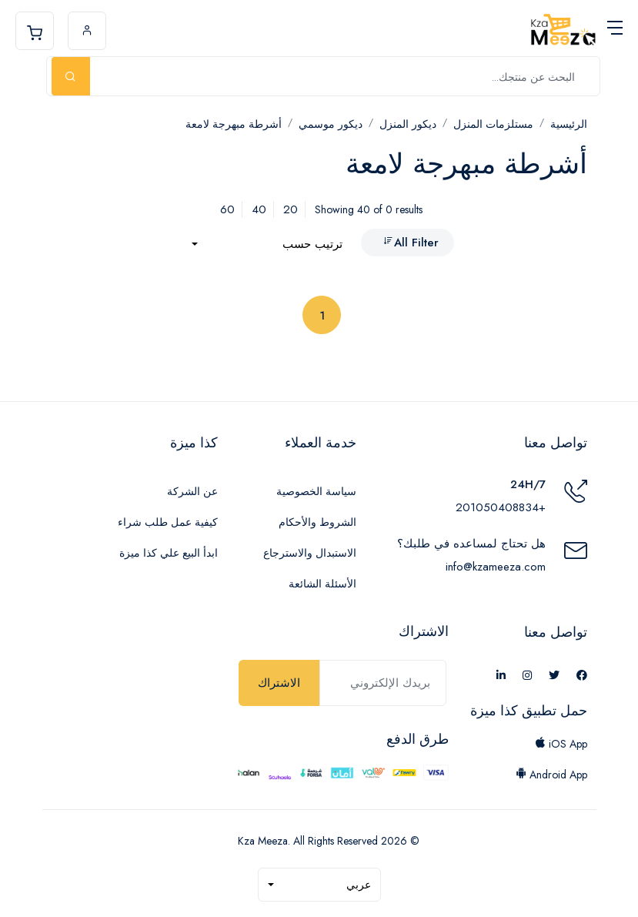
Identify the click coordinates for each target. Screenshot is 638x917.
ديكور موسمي (330, 124)
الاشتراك (279, 682)
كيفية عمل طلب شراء (168, 522)
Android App (551, 774)
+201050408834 (501, 507)
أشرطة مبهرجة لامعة (233, 124)
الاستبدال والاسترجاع (309, 553)
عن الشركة (192, 491)
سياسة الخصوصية (316, 491)
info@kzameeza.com (496, 566)
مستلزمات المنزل (493, 124)
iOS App (561, 743)
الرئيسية (568, 124)
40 (259, 209)
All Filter (410, 242)
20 (290, 209)
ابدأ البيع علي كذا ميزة (168, 553)
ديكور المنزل (407, 124)
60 (227, 209)
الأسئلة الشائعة (322, 583)
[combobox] (267, 244)
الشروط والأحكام (317, 522)
